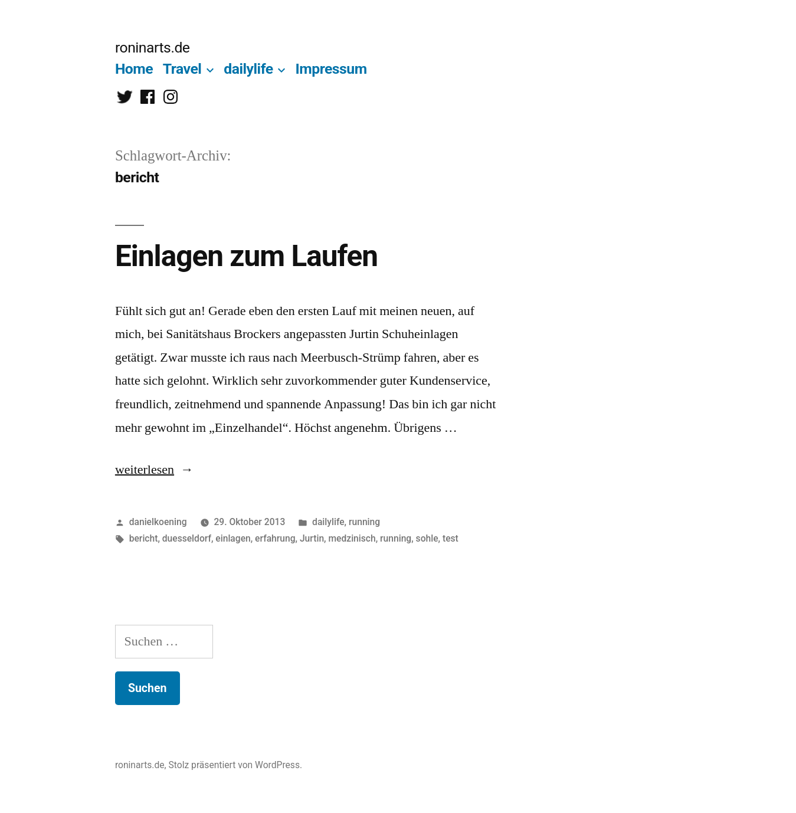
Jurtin (312, 538)
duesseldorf (186, 538)
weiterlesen (144, 469)
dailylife (248, 68)
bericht (143, 538)
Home (134, 68)
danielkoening (158, 521)
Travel (182, 68)
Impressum (331, 68)
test (450, 538)
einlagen (232, 538)
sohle (427, 538)
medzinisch (351, 538)
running (364, 521)
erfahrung (275, 538)
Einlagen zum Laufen (246, 256)
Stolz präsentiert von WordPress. (236, 765)
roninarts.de (152, 47)
